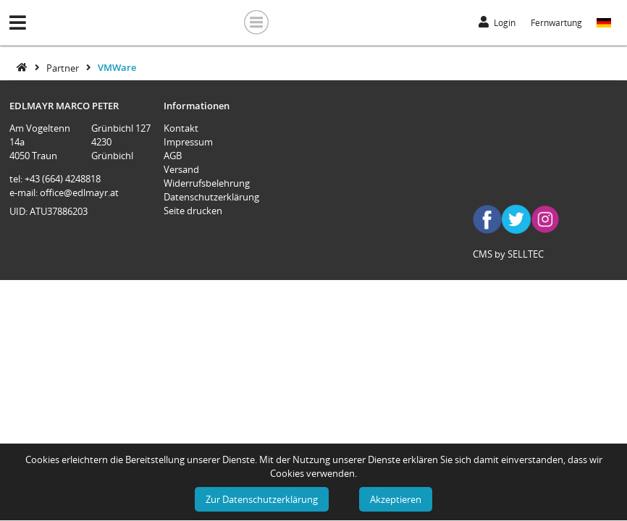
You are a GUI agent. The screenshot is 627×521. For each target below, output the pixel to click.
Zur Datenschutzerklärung (262, 499)
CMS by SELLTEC (508, 253)
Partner (63, 67)
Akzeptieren (395, 499)
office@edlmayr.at (79, 192)
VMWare (117, 67)
